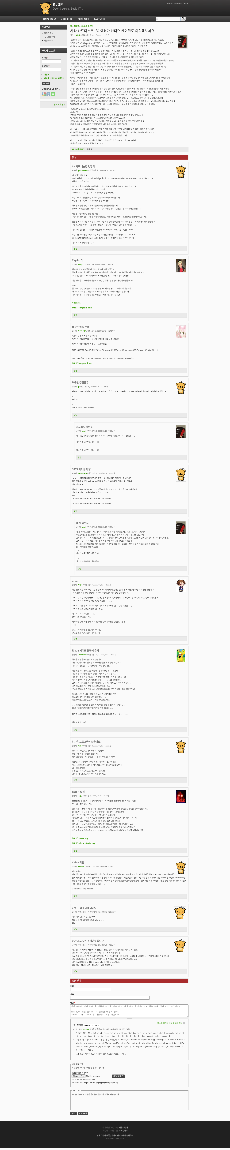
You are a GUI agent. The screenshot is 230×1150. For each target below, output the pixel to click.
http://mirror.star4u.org (83, 843)
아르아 (80, 745)
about (169, 3)
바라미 (80, 584)
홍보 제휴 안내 (59, 104)
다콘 (79, 795)
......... (75, 580)
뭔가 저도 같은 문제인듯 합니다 (88, 941)
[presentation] (96, 1105)
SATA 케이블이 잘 (81, 469)
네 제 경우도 (82, 523)
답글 (75, 248)
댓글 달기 (90, 149)
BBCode (86, 1031)
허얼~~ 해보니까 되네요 (84, 908)
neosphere (82, 473)
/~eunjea (76, 302)
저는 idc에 (77, 260)
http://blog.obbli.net (82, 363)
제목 (72, 994)
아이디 (45, 57)
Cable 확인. (78, 862)
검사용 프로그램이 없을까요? (86, 741)
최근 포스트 (48, 40)
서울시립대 (123, 1129)
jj (78, 386)
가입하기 (47, 74)
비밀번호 (46, 66)
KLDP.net (99, 18)
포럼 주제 (51, 36)
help (186, 3)
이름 (72, 986)
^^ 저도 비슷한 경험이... (84, 166)
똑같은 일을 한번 (80, 327)
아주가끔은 (82, 331)
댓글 (72, 1002)
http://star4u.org (80, 838)
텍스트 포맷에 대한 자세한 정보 (169, 1025)
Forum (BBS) (49, 18)
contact (178, 3)
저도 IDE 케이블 (84, 427)
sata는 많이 (78, 792)
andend (81, 866)
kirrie (78, 35)
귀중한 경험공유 (80, 382)
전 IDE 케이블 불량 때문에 (85, 650)
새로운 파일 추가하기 (80, 1075)
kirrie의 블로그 (87, 26)
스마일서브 (123, 1132)
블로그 (76, 26)
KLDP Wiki (83, 18)
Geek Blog (66, 18)
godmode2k (83, 170)
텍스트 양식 (78, 1027)
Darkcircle (82, 654)
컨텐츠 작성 (48, 33)
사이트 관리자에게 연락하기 (122, 1137)
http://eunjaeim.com (82, 307)
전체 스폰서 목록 (103, 1137)
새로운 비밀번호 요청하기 (54, 78)
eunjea (80, 264)
